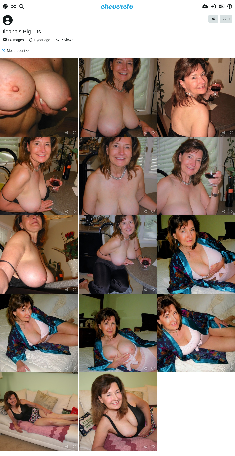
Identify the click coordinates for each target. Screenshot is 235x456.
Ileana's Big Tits (22, 31)
